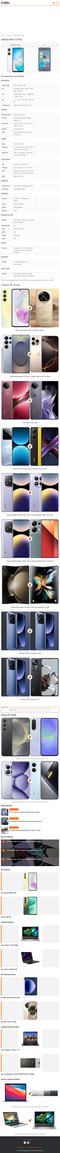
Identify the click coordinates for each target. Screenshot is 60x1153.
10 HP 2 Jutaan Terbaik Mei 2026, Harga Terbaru (24, 812)
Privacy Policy (21, 1147)
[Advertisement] (30, 20)
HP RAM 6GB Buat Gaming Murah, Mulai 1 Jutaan (25, 830)
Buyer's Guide (14, 809)
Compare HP (9, 35)
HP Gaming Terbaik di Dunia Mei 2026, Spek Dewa (25, 821)
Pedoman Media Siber (34, 1147)
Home (2, 35)
